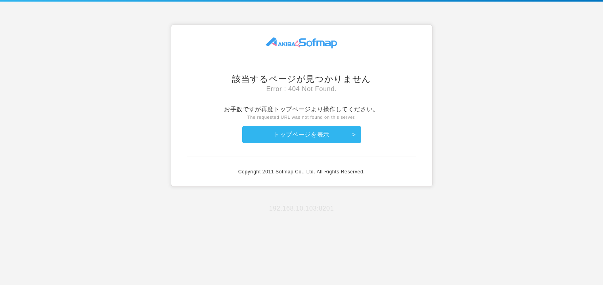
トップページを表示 (301, 134)
